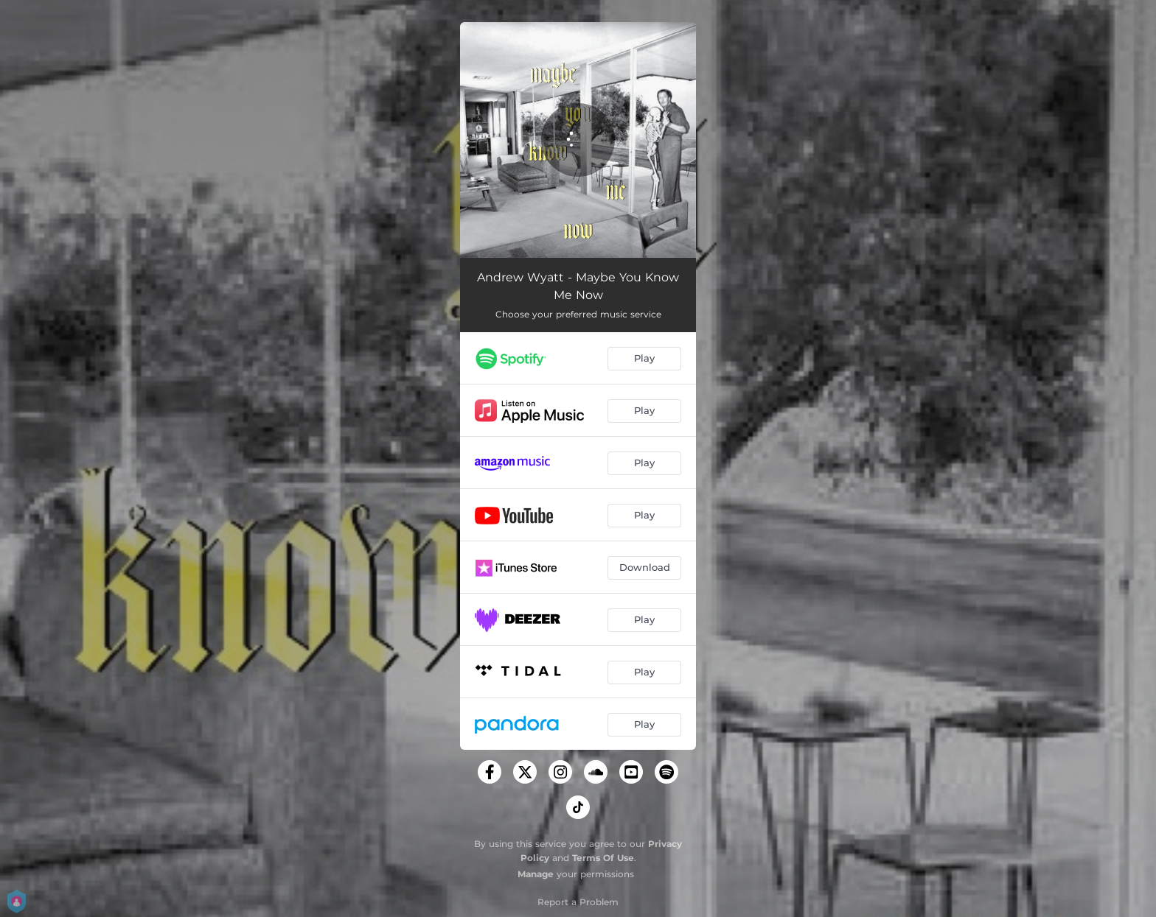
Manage (536, 873)
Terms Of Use (603, 857)
